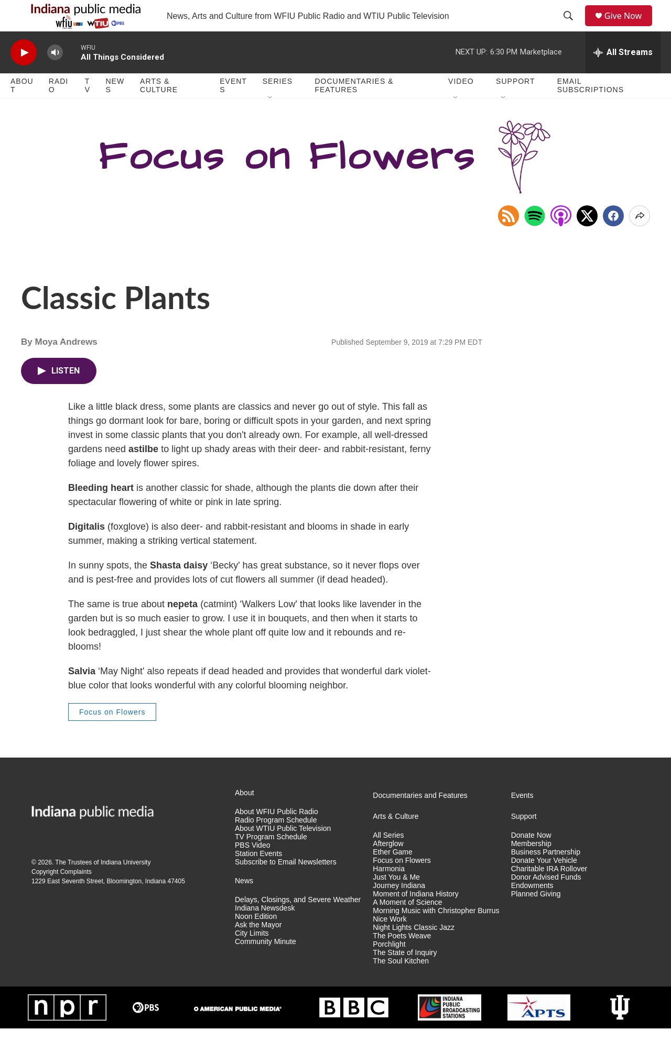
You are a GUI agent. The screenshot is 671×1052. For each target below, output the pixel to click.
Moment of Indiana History (415, 918)
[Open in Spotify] (534, 239)
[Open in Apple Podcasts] (560, 239)
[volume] (55, 76)
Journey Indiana (399, 909)
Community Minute (265, 965)
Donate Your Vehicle (544, 884)
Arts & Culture (159, 109)
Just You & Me (396, 901)
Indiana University (125, 886)
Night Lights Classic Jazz (413, 951)
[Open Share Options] (639, 239)
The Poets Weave (402, 959)
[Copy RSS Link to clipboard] (508, 239)
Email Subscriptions (590, 109)
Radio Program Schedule (276, 844)
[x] (587, 239)
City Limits (252, 957)
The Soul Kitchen (401, 985)
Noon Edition (256, 940)
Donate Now (531, 859)
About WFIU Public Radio (276, 835)
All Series (388, 859)
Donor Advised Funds (546, 901)
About (22, 109)
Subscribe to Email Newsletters (286, 886)
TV (87, 109)
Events (233, 109)
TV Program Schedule (271, 860)
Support (515, 105)
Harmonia (389, 892)
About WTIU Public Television (283, 852)
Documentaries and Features (420, 819)
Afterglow (388, 867)
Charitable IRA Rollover (549, 892)
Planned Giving (536, 918)
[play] (23, 76)
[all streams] (623, 76)
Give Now (629, 27)
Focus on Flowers (112, 735)
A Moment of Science (407, 926)
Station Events (258, 877)
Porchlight (389, 968)
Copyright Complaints (61, 895)
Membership (531, 867)
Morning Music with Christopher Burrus (436, 934)
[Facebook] (613, 239)
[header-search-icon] (572, 27)
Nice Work (389, 943)
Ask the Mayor (258, 948)
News (114, 109)
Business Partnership (545, 876)
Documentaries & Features (354, 109)
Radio (58, 109)
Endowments (532, 909)
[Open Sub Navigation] (270, 121)
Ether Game (392, 876)
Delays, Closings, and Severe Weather (298, 923)
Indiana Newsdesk (265, 932)
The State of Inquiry (405, 976)
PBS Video (252, 869)
